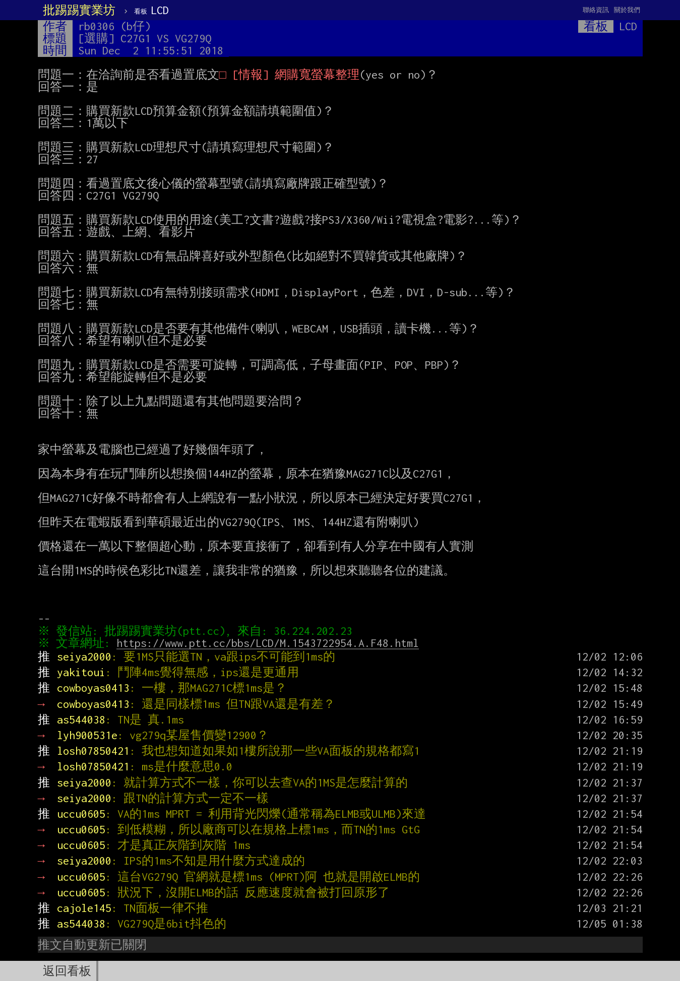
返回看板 (67, 970)
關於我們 (627, 10)
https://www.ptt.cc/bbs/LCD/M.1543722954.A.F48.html (269, 642)
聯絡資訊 (596, 10)
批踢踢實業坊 (79, 10)
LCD (151, 10)
